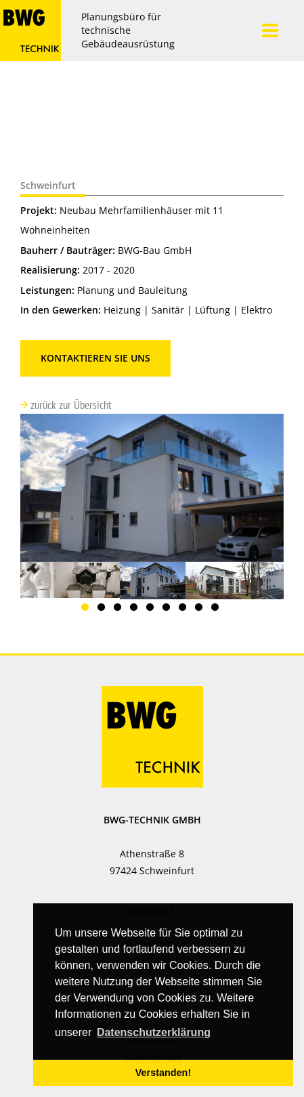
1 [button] (87, 609)
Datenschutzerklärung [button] (154, 1032)
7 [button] (185, 609)
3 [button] (120, 609)
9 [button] (217, 609)
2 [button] (103, 609)
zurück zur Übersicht (70, 404)
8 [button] (201, 609)
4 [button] (136, 609)
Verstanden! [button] (163, 1072)
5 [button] (152, 609)
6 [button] (168, 609)
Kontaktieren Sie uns (95, 357)
